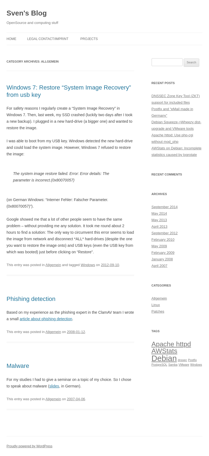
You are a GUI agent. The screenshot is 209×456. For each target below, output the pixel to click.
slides (54, 386)
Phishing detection (31, 298)
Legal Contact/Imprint (47, 39)
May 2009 (159, 246)
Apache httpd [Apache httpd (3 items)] (171, 344)
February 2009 (163, 253)
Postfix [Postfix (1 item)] (192, 360)
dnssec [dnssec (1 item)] (182, 360)
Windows (88, 265)
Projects (89, 39)
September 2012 (165, 233)
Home (11, 39)
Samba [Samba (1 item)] (172, 364)
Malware (18, 365)
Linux (156, 305)
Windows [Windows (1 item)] (196, 364)
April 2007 (160, 266)
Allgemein (53, 265)
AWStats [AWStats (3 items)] (164, 351)
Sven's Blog (27, 13)
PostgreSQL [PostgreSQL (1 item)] (159, 364)
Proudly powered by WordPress (30, 446)
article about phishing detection (46, 319)
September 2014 (165, 207)
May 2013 (159, 220)
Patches (158, 311)
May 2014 (159, 213)
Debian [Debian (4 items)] (164, 358)
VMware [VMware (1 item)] (184, 364)
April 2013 (160, 226)
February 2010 (163, 240)
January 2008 (162, 259)
